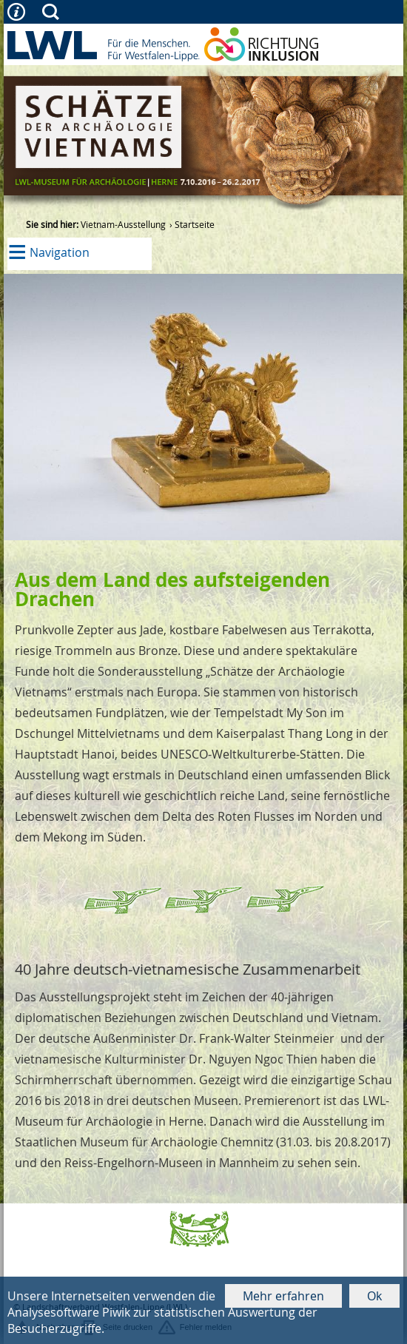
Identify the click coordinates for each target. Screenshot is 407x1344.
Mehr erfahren (283, 1296)
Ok (374, 1296)
